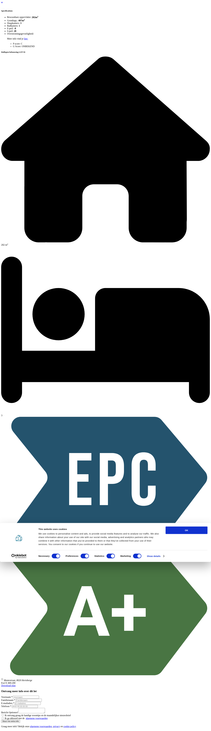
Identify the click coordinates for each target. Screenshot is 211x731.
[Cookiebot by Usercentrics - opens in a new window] (19, 725)
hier (26, 38)
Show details (154, 725)
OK (186, 699)
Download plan (8, 685)
